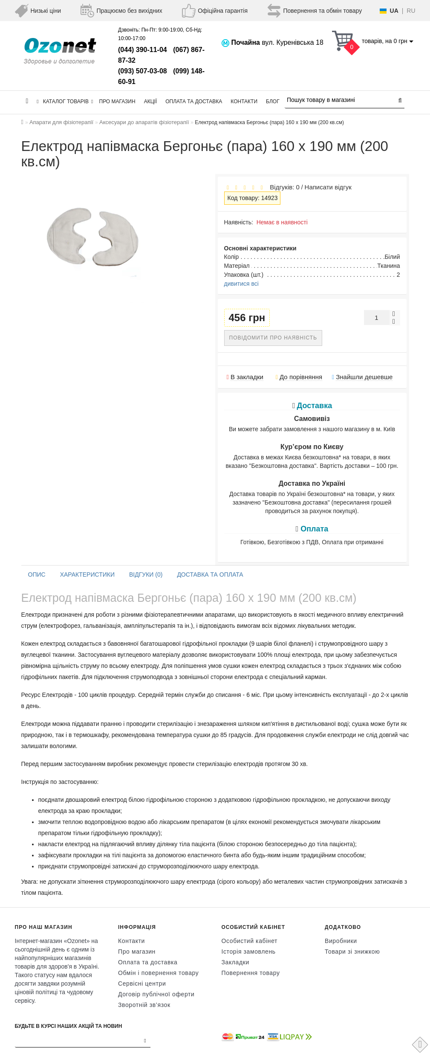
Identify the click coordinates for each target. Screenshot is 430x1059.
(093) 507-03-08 (142, 71)
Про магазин (117, 101)
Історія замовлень (249, 951)
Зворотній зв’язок (144, 1004)
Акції (150, 101)
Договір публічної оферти (156, 994)
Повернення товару (251, 972)
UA (394, 10)
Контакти (244, 101)
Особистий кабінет (250, 940)
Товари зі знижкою (352, 951)
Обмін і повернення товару (158, 972)
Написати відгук (328, 187)
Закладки (235, 962)
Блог (273, 101)
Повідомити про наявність (273, 338)
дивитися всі (241, 283)
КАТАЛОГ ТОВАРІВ (65, 101)
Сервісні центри (142, 983)
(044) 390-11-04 (142, 49)
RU (411, 10)
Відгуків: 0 (283, 187)
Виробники (341, 940)
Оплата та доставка (193, 101)
